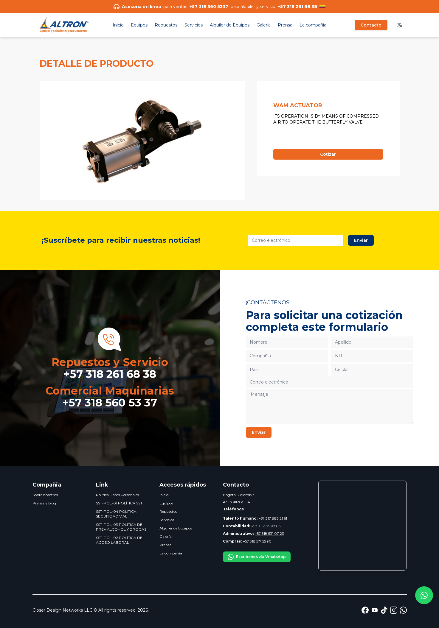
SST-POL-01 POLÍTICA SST (119, 503)
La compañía (313, 25)
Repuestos (166, 25)
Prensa (285, 25)
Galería (264, 25)
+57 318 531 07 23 (253, 533)
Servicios (193, 25)
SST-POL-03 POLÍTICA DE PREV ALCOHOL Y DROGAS (121, 527)
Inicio (118, 25)
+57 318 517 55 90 (247, 541)
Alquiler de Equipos (229, 25)
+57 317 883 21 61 (255, 518)
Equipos (139, 25)
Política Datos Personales (117, 495)
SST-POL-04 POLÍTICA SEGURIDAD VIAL (116, 513)
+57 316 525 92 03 (252, 526)
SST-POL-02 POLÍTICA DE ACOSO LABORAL (119, 540)
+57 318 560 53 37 (109, 402)
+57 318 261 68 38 (109, 374)
